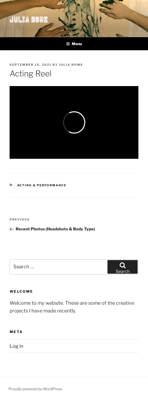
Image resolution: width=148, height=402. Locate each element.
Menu (74, 43)
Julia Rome (29, 18)
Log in (16, 346)
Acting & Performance (42, 185)
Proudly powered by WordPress (35, 388)
